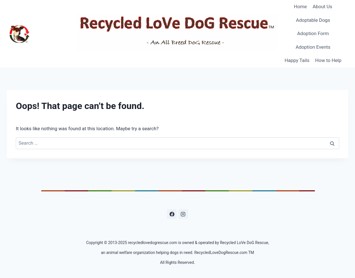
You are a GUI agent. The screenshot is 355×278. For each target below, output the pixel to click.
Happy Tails (297, 60)
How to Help (328, 60)
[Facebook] (172, 214)
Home (300, 6)
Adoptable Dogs (313, 20)
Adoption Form (313, 33)
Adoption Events (313, 47)
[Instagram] (183, 214)
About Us (322, 6)
